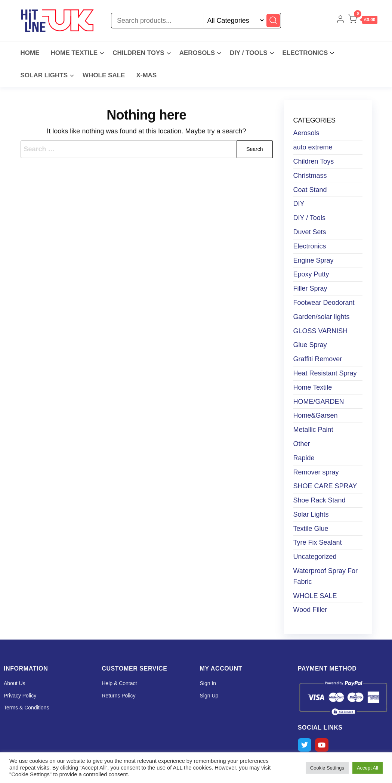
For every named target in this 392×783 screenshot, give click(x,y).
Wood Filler (310, 609)
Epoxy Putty (311, 274)
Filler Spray (310, 288)
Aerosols (197, 52)
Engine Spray (313, 260)
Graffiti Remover (317, 359)
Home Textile (74, 52)
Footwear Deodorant (324, 302)
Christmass (310, 175)
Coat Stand (310, 190)
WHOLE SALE (104, 75)
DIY (299, 203)
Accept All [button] (367, 768)
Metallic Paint (313, 429)
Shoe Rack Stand (319, 500)
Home (30, 52)
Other (301, 444)
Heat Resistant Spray (325, 373)
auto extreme (313, 147)
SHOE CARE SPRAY (325, 486)
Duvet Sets (309, 232)
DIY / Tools (248, 52)
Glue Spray (310, 345)
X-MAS (146, 75)
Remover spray (316, 472)
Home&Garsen (315, 415)
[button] (362, 21)
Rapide (304, 458)
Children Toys (138, 52)
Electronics (305, 52)
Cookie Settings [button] (327, 768)
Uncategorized (315, 556)
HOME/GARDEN (318, 401)
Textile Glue (310, 528)
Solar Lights (311, 514)
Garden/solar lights (321, 317)
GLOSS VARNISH (320, 331)
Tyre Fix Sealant (317, 542)
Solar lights (44, 75)
